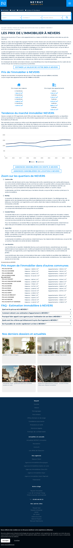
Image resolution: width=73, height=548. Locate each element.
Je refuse (17, 540)
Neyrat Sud (36, 508)
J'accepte (5, 540)
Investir (20, 10)
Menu (69, 3)
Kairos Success (36, 516)
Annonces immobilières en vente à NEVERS (36, 167)
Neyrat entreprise (36, 510)
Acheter (5, 10)
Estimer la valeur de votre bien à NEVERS (36, 67)
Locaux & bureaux (32, 10)
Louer (13, 10)
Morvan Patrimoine (36, 521)
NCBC (36, 512)
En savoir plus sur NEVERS (8, 262)
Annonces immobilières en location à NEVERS (36, 171)
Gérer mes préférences (7, 544)
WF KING (36, 514)
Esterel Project (36, 519)
